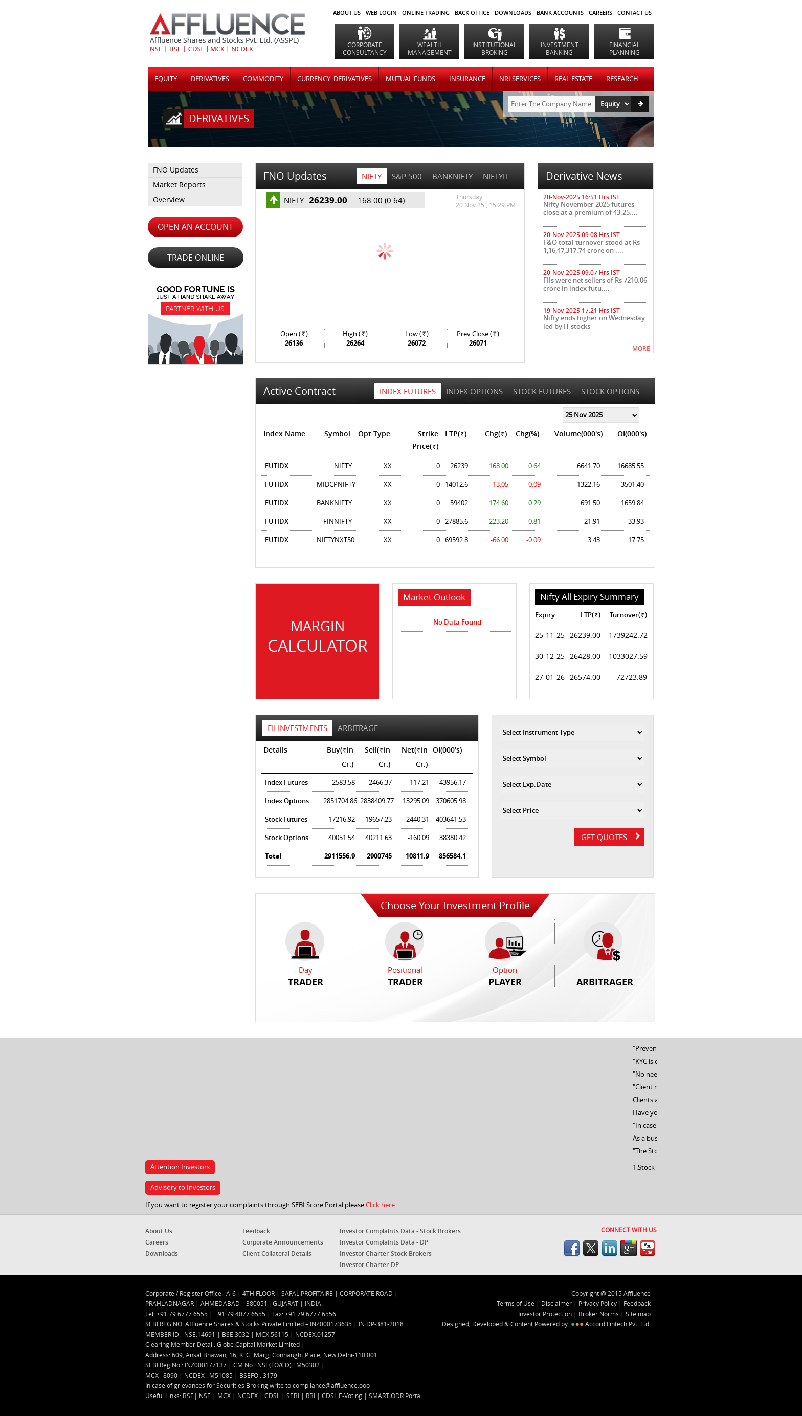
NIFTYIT (496, 176)
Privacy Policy (597, 1303)
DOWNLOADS (513, 12)
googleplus (628, 1248)
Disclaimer (556, 1303)
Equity (165, 78)
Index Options (474, 391)
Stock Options (610, 391)
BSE (188, 1395)
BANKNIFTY (452, 176)
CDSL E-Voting (343, 1395)
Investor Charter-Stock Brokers (386, 1253)
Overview (169, 199)
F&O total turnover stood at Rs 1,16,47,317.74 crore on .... (591, 246)
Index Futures (408, 391)
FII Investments (297, 728)
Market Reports (179, 184)
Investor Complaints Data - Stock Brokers (400, 1231)
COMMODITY (263, 78)
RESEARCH (622, 78)
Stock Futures (542, 391)
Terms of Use (515, 1303)
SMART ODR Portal (395, 1395)
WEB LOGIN (381, 12)
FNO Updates (175, 170)
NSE (205, 1395)
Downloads (161, 1253)
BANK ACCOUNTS (560, 12)
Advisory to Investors (182, 1187)
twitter (591, 1248)
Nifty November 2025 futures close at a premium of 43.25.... (590, 208)
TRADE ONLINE (195, 257)
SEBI (293, 1395)
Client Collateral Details (276, 1253)
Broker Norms (598, 1314)
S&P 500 (407, 176)
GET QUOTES (610, 837)
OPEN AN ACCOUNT (195, 226)
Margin (317, 636)
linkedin (609, 1248)
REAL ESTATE (573, 78)
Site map (638, 1314)
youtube (647, 1248)
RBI (311, 1395)
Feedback (256, 1231)
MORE (641, 348)
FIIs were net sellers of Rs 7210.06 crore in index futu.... (595, 284)
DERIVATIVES (210, 78)
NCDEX (248, 1395)
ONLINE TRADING (426, 12)
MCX (224, 1395)
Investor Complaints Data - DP (384, 1242)
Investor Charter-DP (369, 1264)
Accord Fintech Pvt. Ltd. (618, 1324)
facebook (572, 1248)
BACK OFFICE (472, 12)
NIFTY (372, 176)
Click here (380, 1204)
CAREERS (600, 12)
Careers (156, 1242)
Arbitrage (358, 728)
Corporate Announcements (282, 1242)
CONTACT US (634, 12)
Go (640, 104)
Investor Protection (545, 1314)
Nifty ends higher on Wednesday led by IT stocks (594, 322)
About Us (347, 12)
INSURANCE (467, 78)
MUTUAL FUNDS (410, 78)
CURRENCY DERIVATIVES (334, 78)
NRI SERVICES (520, 78)
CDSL (272, 1395)
